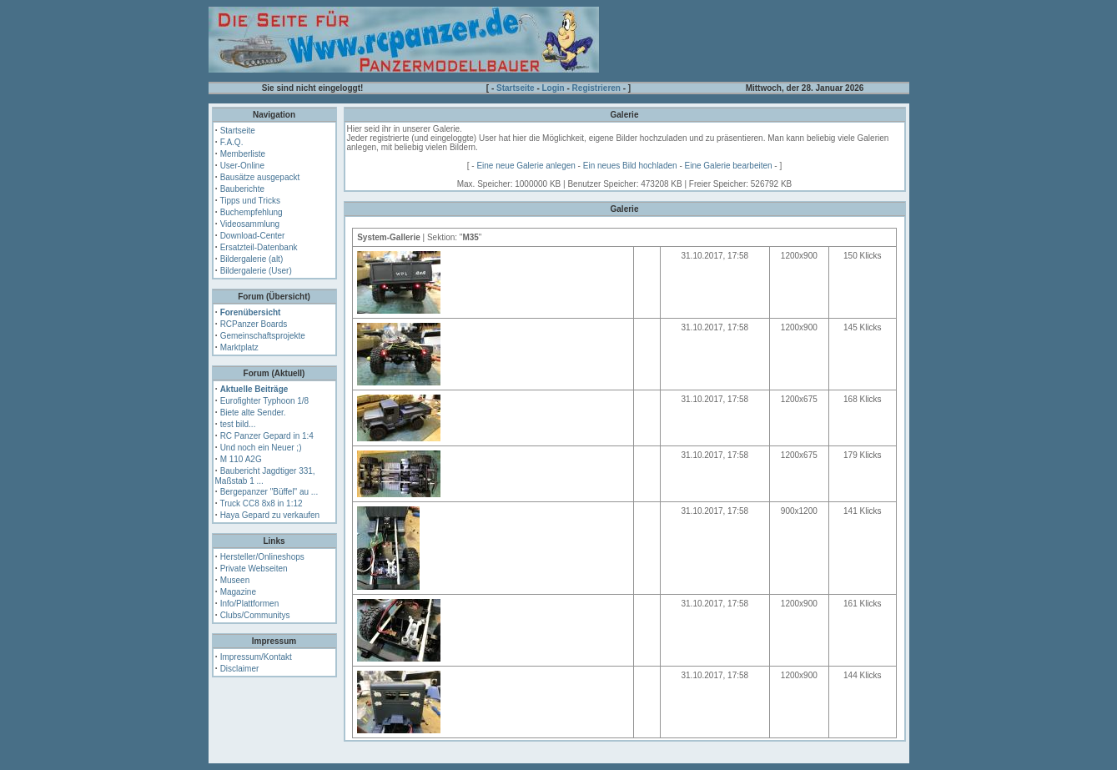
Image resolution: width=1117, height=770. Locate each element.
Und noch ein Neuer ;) (261, 447)
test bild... (238, 424)
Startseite (515, 88)
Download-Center (252, 235)
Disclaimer (239, 668)
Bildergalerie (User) (256, 270)
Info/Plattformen (249, 603)
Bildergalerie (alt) (252, 259)
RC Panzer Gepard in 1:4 (267, 435)
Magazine (238, 591)
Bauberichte (242, 189)
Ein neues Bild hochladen (630, 165)
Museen (235, 580)
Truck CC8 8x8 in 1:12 (260, 503)
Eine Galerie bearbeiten (728, 165)
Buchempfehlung (251, 212)
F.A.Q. (232, 142)
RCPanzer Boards (254, 324)
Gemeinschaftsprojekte (262, 335)
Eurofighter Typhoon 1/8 (264, 400)
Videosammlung (250, 224)
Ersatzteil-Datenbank (259, 247)
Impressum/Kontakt (256, 657)
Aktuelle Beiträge (254, 389)
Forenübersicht (250, 312)
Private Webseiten (254, 568)
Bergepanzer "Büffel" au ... (269, 491)
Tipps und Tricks (249, 200)
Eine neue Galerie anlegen (525, 165)
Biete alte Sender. (253, 412)
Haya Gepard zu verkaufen (270, 515)
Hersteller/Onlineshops (262, 556)
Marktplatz (239, 347)
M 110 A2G (241, 459)
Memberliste (242, 154)
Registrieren (596, 88)
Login (553, 88)
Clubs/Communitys (255, 615)
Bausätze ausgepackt (260, 177)
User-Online (242, 165)
